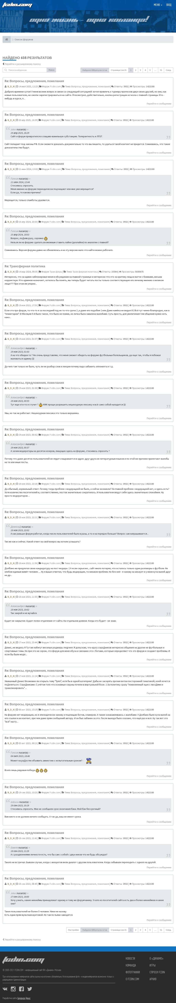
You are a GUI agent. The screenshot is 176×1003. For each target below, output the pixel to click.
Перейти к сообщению (159, 103)
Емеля (14, 847)
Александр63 (18, 348)
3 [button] (140, 70)
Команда (131, 965)
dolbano (15, 802)
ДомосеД (16, 526)
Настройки (73, 930)
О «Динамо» (156, 958)
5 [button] (150, 70)
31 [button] (161, 70)
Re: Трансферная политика (25, 266)
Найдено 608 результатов (94, 70)
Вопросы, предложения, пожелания (90, 86)
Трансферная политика (85, 271)
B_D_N (11, 86)
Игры (153, 965)
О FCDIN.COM (132, 979)
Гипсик (14, 178)
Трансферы (56, 271)
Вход (168, 5)
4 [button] (145, 70)
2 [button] (135, 70)
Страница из (118, 70)
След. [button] (168, 70)
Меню (158, 5)
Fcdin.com (55, 86)
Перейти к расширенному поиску (23, 64)
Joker (13, 129)
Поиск (51, 70)
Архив (153, 979)
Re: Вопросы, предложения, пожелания (34, 81)
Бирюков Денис (24, 998)
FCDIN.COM (17, 5)
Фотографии (133, 972)
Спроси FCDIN (157, 972)
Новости (130, 958)
